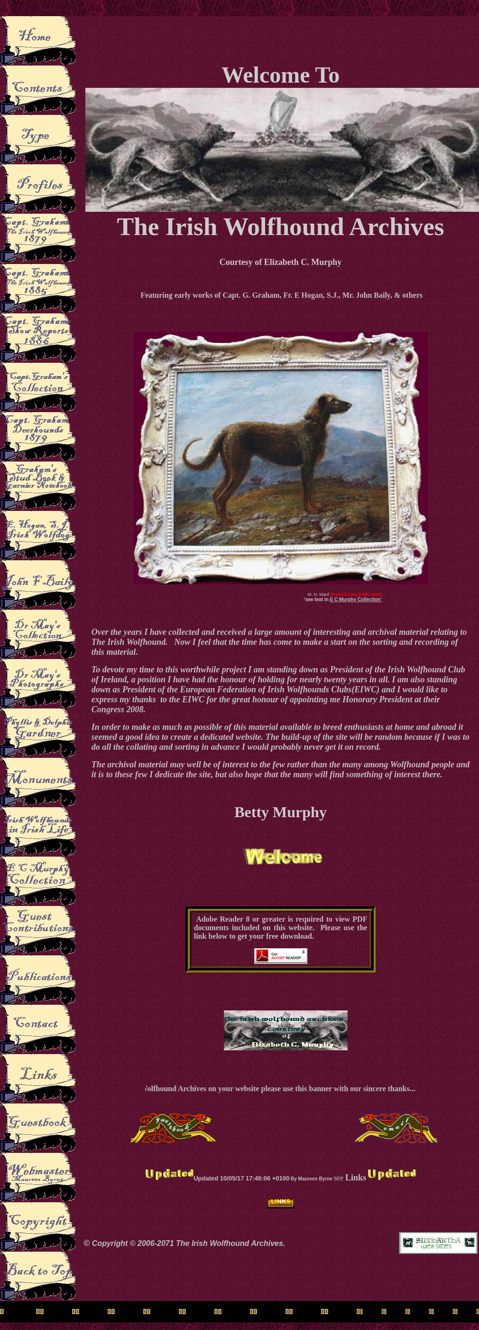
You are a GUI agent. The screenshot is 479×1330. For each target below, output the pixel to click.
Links (355, 1177)
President (139, 689)
